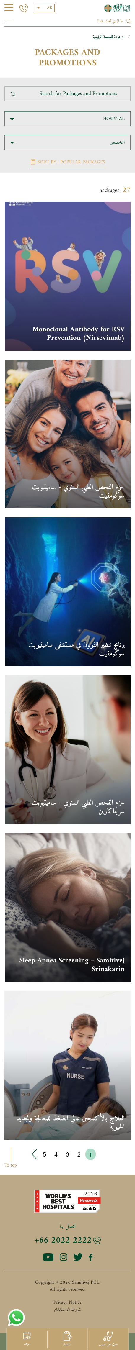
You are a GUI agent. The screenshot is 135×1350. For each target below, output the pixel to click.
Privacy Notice (67, 1302)
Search (8, 21)
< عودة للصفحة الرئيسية (108, 37)
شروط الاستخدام (67, 1309)
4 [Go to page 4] (56, 1154)
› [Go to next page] (34, 1154)
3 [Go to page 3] (67, 1154)
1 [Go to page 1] (90, 1154)
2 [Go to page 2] (79, 1154)
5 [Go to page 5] (44, 1154)
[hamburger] (8, 8)
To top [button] (10, 1165)
